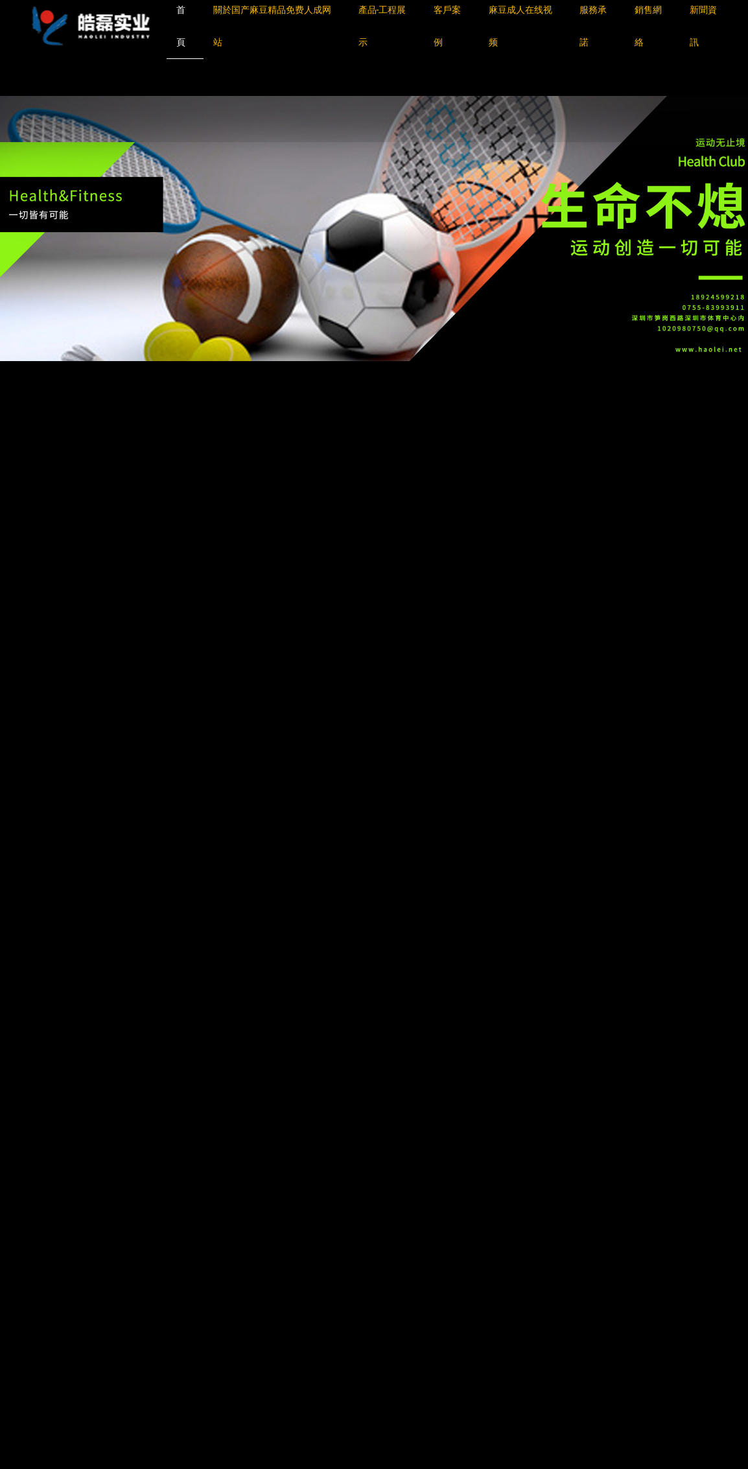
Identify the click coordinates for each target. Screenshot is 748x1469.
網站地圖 (19, 88)
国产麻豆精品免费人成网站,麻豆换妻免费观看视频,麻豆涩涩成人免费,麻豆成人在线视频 (187, 76)
